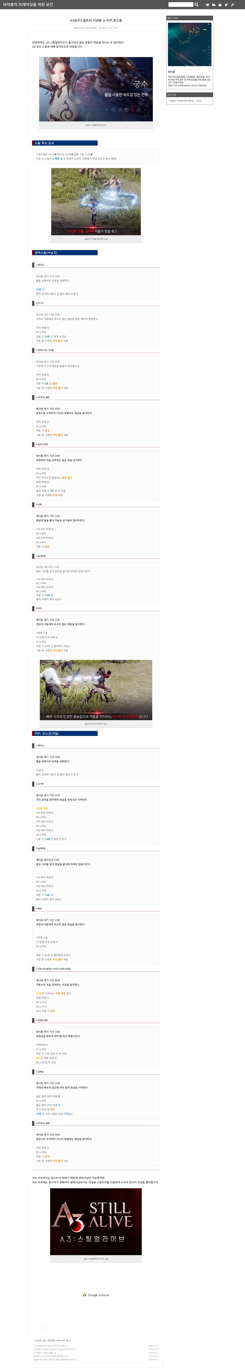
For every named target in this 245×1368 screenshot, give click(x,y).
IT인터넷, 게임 (40, 1341)
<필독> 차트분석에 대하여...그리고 (186, 101)
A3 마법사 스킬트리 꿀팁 (43, 1353)
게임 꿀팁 (51, 1341)
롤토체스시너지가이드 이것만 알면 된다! (49, 1356)
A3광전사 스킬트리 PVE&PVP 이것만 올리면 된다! (53, 1349)
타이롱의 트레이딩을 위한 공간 (28, 5)
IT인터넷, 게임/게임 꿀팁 (86, 28)
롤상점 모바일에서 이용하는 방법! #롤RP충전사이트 (54, 1360)
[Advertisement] (96, 1295)
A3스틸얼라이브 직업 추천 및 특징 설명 (49, 1346)
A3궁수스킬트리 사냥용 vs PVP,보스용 (96, 20)
